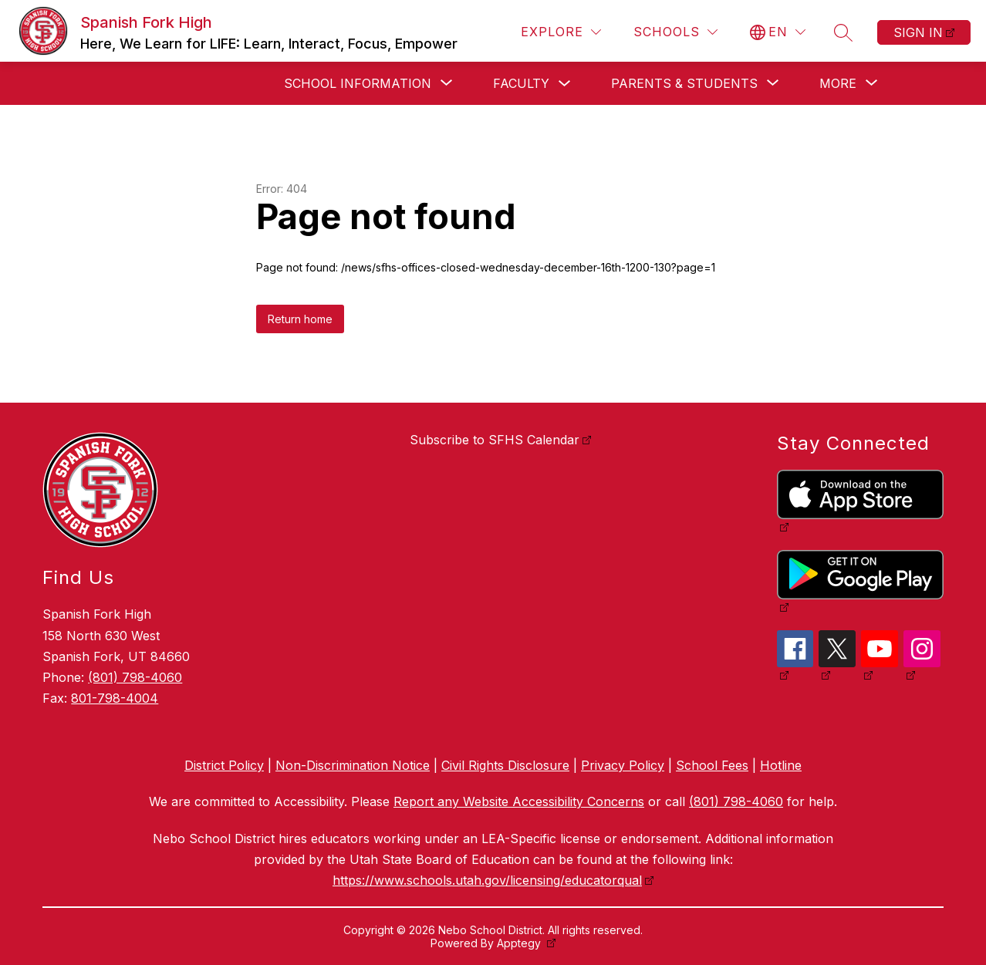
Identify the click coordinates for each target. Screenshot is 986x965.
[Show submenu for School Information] (357, 83)
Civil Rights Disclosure (505, 765)
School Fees (712, 765)
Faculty (521, 83)
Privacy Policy (622, 765)
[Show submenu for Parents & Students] (684, 83)
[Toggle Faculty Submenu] (564, 83)
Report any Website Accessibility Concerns (518, 801)
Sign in (918, 32)
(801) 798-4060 (135, 677)
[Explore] (561, 32)
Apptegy (520, 943)
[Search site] (843, 32)
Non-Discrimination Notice (352, 765)
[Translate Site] (777, 32)
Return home (300, 319)
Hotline (781, 765)
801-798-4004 (114, 698)
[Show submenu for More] (837, 83)
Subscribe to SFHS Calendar (494, 439)
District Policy (224, 765)
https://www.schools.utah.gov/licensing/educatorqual (487, 880)
